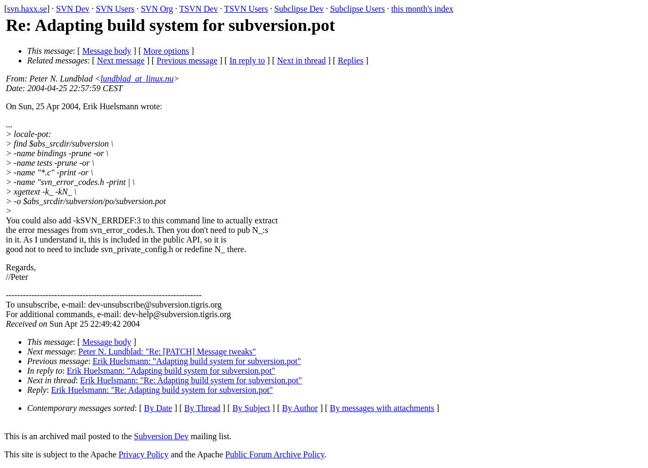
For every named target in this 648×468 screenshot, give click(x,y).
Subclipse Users (357, 8)
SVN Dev (72, 8)
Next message (120, 60)
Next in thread (301, 60)
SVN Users (115, 8)
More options (166, 50)
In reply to (247, 60)
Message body (107, 50)
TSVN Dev (198, 8)
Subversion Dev (161, 436)
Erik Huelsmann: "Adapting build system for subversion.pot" (197, 361)
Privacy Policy (144, 454)
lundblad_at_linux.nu (137, 78)
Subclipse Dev (299, 8)
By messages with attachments (382, 408)
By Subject (251, 408)
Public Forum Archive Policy (274, 454)
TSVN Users (246, 8)
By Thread (202, 408)
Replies (350, 60)
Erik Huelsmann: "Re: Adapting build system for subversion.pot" (191, 380)
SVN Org (157, 8)
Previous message (187, 60)
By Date (158, 408)
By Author (300, 408)
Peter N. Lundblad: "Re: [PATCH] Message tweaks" (167, 351)
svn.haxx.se (27, 8)
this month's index (422, 8)
